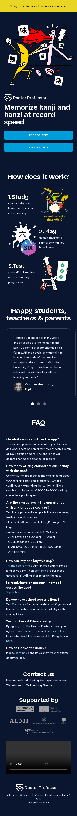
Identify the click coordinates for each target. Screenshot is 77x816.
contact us (41, 570)
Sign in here (13, 592)
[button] (64, 365)
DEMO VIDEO (38, 147)
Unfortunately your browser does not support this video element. (38, 757)
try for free (38, 135)
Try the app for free (19, 566)
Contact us (19, 604)
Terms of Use (31, 631)
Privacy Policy (55, 631)
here (9, 641)
